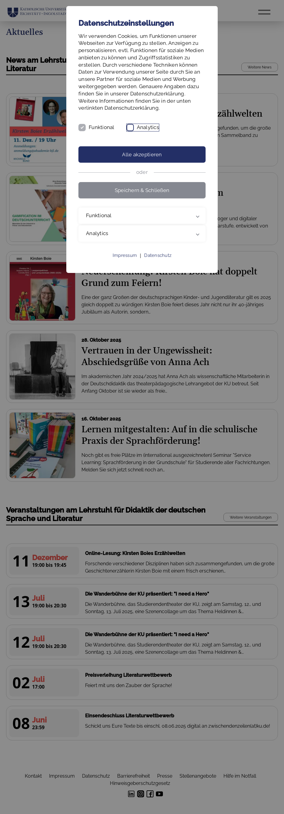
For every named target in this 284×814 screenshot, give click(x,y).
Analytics (148, 127)
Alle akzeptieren (142, 154)
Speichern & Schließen (142, 190)
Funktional (101, 127)
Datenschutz (157, 255)
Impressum (125, 255)
